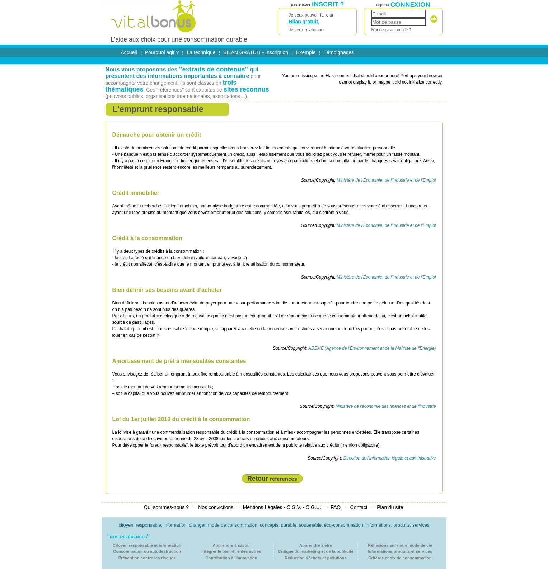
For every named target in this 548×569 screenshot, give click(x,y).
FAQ (336, 507)
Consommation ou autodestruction (147, 551)
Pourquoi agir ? (162, 52)
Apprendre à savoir (231, 545)
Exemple (305, 52)
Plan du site (390, 507)
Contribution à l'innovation (231, 558)
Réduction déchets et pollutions (316, 558)
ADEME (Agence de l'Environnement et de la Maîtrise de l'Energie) (372, 348)
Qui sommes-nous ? (166, 507)
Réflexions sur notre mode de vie (400, 545)
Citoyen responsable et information (147, 545)
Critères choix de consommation (400, 558)
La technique (201, 52)
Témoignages (339, 52)
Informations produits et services (400, 551)
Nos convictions (215, 507)
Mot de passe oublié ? (391, 30)
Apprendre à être (315, 545)
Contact (358, 507)
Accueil (129, 52)
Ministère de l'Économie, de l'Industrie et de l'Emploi (386, 180)
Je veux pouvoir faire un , (317, 23)
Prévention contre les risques (147, 558)
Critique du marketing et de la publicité (315, 551)
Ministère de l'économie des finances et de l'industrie (385, 406)
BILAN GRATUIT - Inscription (256, 52)
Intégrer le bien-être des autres (231, 551)
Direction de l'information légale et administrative (389, 458)
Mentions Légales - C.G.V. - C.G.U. (282, 507)
